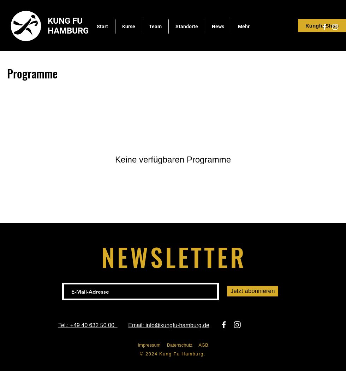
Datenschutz (179, 345)
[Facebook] (324, 27)
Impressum (149, 345)
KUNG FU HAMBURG (68, 26)
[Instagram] (335, 27)
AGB (203, 345)
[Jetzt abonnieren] (252, 291)
